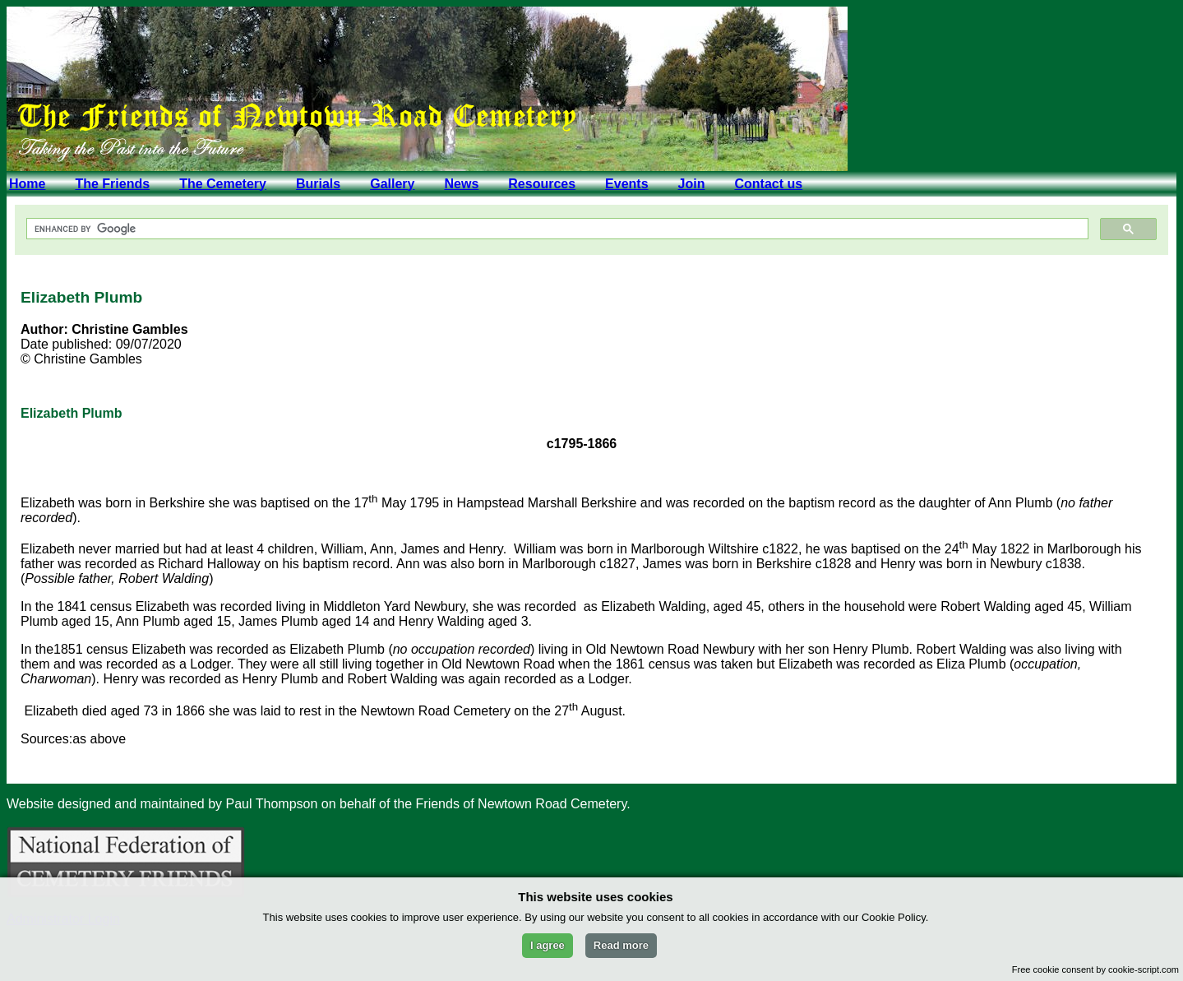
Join (691, 184)
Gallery (392, 184)
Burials (318, 184)
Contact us (768, 184)
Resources (541, 184)
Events (626, 184)
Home (27, 184)
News (461, 184)
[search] (556, 229)
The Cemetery (222, 184)
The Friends (112, 184)
